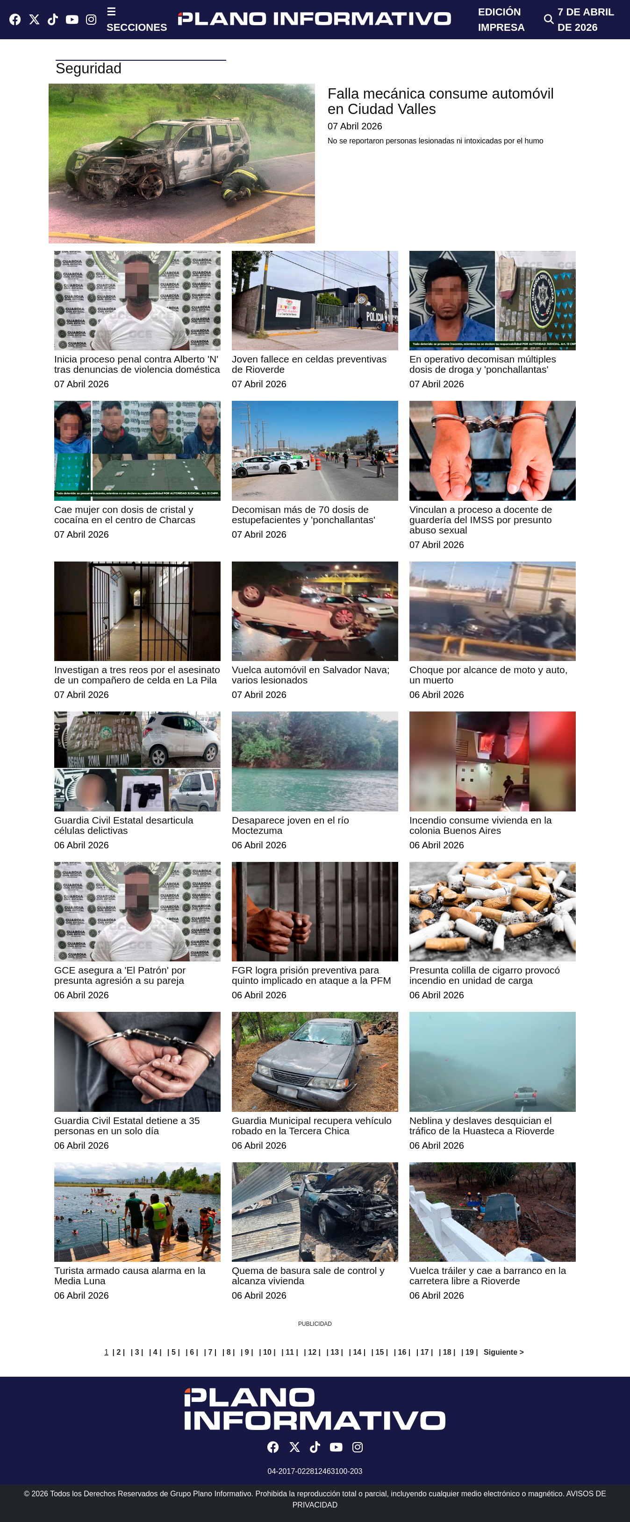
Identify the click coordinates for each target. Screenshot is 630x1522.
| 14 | (357, 1352)
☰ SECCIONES (137, 19)
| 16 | (402, 1352)
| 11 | (289, 1352)
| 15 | (380, 1352)
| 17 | (424, 1352)
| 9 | (247, 1352)
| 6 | (192, 1352)
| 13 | (334, 1352)
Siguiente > (504, 1352)
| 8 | (228, 1352)
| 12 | (312, 1352)
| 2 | (119, 1352)
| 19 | (469, 1352)
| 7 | (210, 1352)
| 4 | (155, 1352)
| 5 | (173, 1352)
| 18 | (447, 1352)
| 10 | (267, 1352)
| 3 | (137, 1352)
